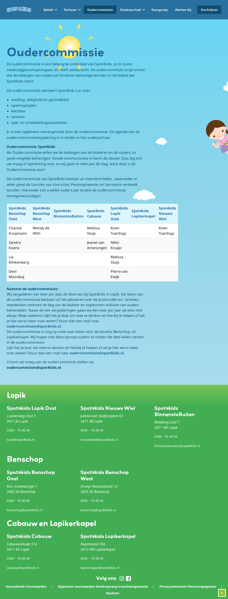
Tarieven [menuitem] (70, 10)
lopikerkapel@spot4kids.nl (100, 568)
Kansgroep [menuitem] (159, 10)
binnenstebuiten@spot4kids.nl (177, 446)
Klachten (112, 593)
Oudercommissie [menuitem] (100, 10)
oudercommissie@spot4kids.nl (34, 326)
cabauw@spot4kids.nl (23, 568)
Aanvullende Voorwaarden (26, 586)
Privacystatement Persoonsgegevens (187, 586)
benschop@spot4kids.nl (24, 510)
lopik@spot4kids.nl (21, 439)
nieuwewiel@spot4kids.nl (99, 439)
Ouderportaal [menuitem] (130, 10)
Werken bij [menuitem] (183, 10)
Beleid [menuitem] (48, 10)
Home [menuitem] (35, 9)
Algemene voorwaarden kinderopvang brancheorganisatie (103, 586)
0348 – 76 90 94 (18, 430)
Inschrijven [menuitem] (209, 10)
